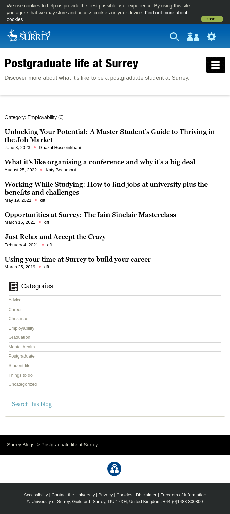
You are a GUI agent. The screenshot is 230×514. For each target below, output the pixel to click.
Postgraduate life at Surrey (71, 63)
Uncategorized (23, 384)
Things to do (21, 375)
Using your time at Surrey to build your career (78, 259)
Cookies (124, 494)
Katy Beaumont (61, 169)
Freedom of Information (183, 494)
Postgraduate (22, 356)
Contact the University (73, 494)
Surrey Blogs (20, 444)
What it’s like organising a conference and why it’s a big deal (100, 162)
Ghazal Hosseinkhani (60, 147)
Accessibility (36, 494)
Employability (22, 328)
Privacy (105, 494)
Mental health (22, 346)
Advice (15, 299)
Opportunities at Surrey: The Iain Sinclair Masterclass (90, 214)
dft (42, 200)
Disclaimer (146, 494)
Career (15, 309)
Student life (20, 365)
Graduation (19, 337)
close (210, 19)
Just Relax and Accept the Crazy (55, 237)
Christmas (19, 318)
